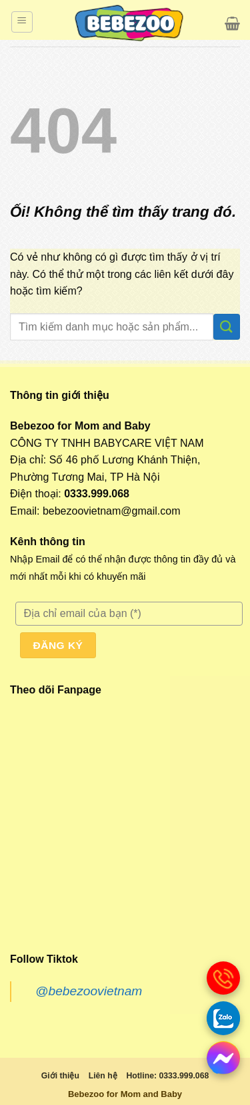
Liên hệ (103, 1075)
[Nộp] (226, 327)
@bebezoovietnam (88, 991)
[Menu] (22, 22)
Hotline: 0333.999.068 (167, 1075)
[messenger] (223, 1057)
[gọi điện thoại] (223, 978)
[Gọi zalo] (223, 1018)
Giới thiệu (60, 1075)
